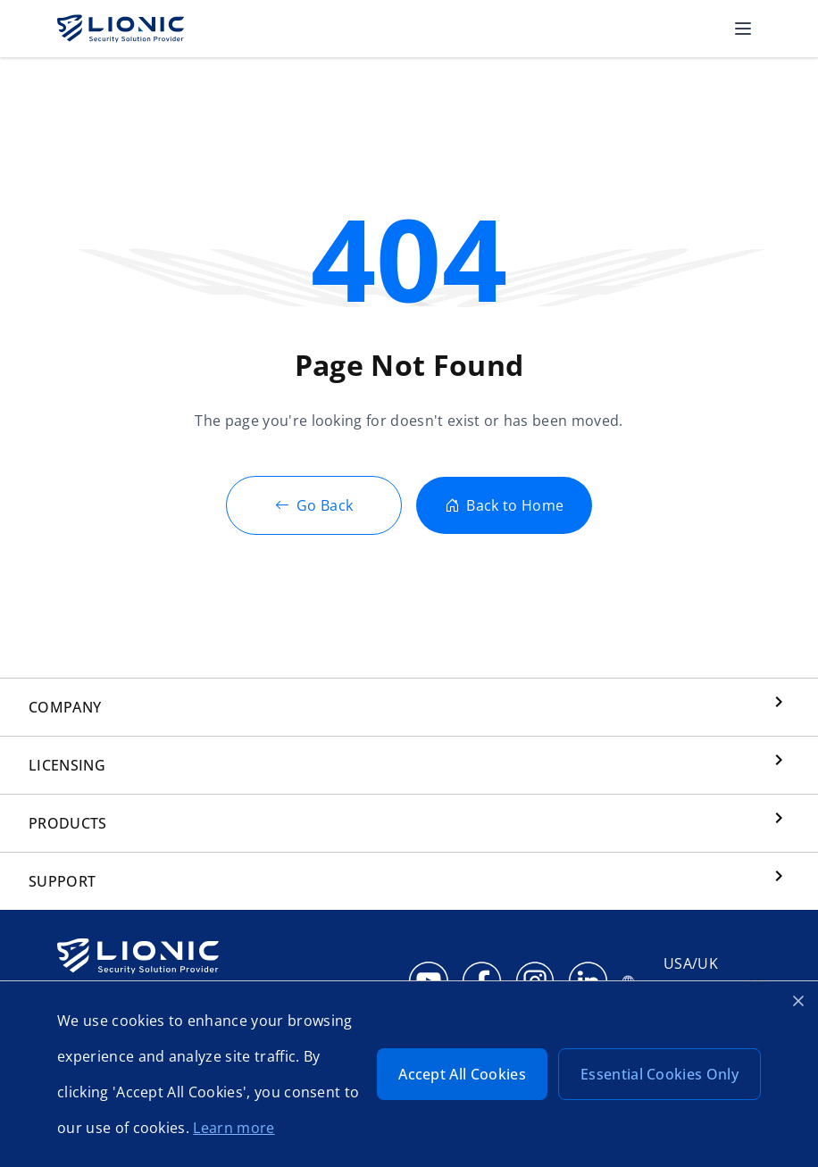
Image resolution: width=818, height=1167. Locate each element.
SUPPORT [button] (62, 881)
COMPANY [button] (65, 707)
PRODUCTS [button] (68, 823)
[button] (743, 28)
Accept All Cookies (462, 1074)
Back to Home (504, 505)
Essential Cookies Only (659, 1074)
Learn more (233, 1128)
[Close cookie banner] (798, 1000)
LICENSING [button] (67, 765)
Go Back (314, 505)
